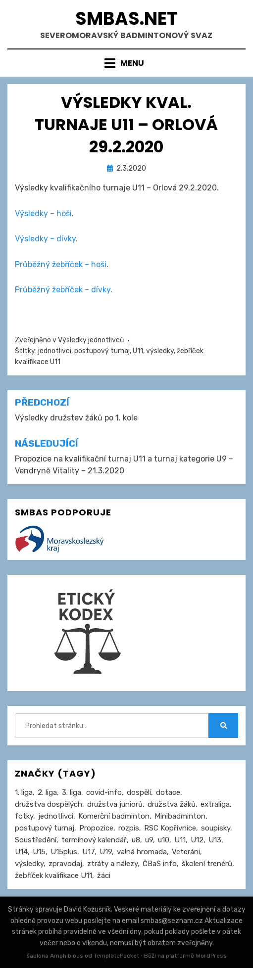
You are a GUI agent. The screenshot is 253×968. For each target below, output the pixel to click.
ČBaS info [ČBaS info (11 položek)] (160, 863)
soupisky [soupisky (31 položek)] (215, 828)
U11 (138, 351)
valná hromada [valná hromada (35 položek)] (142, 851)
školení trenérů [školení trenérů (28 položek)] (207, 863)
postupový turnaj (102, 351)
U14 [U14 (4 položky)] (21, 851)
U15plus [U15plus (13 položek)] (64, 851)
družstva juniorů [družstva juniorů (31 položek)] (115, 804)
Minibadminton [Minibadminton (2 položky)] (179, 816)
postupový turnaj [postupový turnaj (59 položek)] (44, 828)
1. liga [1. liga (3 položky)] (24, 792)
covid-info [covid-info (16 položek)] (104, 792)
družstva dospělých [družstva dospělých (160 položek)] (48, 804)
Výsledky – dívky (45, 238)
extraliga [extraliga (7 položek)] (215, 804)
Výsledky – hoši (43, 213)
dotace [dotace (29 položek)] (168, 792)
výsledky (160, 351)
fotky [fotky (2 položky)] (24, 816)
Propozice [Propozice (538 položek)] (96, 828)
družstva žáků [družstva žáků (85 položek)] (172, 804)
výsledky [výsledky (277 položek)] (29, 863)
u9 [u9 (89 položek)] (149, 839)
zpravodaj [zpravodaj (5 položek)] (65, 863)
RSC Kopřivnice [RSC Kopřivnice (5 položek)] (170, 828)
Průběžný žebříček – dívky (62, 289)
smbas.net (126, 18)
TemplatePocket (116, 955)
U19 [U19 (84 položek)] (106, 851)
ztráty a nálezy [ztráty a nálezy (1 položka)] (112, 863)
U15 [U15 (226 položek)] (39, 851)
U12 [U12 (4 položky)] (197, 839)
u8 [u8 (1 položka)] (136, 839)
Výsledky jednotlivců (91, 340)
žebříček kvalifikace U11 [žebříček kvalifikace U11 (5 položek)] (53, 875)
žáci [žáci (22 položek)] (103, 875)
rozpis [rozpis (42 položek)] (128, 828)
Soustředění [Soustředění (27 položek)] (35, 839)
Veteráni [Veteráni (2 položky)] (186, 851)
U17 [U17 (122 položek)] (88, 851)
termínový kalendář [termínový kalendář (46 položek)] (94, 839)
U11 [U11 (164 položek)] (180, 839)
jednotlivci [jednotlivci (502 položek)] (55, 816)
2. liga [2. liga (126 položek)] (47, 792)
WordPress (211, 955)
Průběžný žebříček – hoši (60, 264)
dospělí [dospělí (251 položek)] (139, 792)
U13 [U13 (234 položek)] (214, 839)
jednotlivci (54, 351)
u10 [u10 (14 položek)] (163, 839)
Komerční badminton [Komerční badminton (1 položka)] (114, 816)
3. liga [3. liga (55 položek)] (71, 792)
